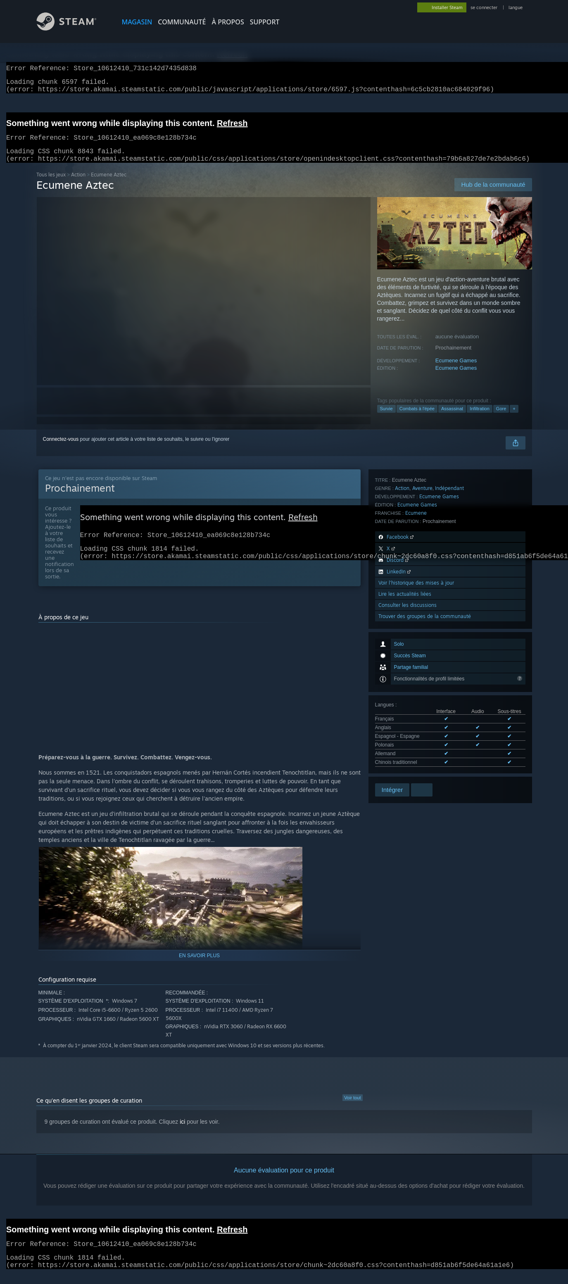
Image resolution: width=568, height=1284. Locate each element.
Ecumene (416, 666)
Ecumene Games (456, 370)
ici (182, 1131)
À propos (228, 21)
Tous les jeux (51, 184)
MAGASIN (137, 21)
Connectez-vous (61, 449)
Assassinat (452, 418)
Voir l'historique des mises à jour (416, 736)
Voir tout (352, 1107)
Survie (386, 418)
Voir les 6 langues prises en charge (413, 610)
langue (516, 7)
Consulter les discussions (407, 759)
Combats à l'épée (417, 418)
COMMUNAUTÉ (182, 21)
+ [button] (514, 418)
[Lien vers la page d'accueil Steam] (72, 28)
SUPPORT (265, 21)
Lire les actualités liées (404, 747)
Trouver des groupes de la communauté (424, 770)
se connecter (485, 7)
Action (78, 184)
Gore (501, 418)
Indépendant (449, 642)
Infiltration (480, 418)
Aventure (422, 642)
